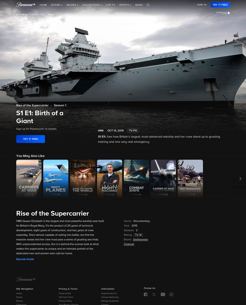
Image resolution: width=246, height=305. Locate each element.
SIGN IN (202, 5)
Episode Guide (25, 259)
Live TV (110, 5)
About (50, 14)
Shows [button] (56, 5)
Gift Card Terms (66, 297)
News (138, 5)
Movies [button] (72, 5)
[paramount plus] (26, 4)
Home (43, 5)
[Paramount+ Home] (26, 279)
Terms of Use (65, 294)
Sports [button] (124, 5)
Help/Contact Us (109, 294)
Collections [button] (91, 5)
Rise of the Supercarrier (29, 14)
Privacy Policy (65, 301)
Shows (19, 297)
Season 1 (60, 105)
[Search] (148, 4)
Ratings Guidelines (110, 301)
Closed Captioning (110, 297)
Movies (19, 301)
